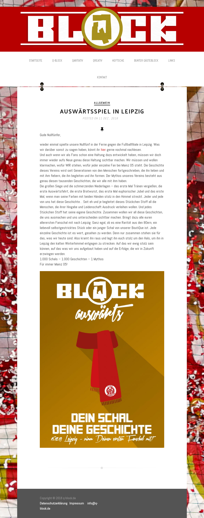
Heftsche (118, 61)
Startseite (35, 61)
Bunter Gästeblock (146, 61)
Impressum (76, 503)
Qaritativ (77, 61)
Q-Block (57, 61)
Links (171, 61)
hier (103, 149)
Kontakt (102, 77)
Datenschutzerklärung (53, 503)
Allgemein (102, 103)
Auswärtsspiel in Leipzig (102, 111)
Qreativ (97, 61)
